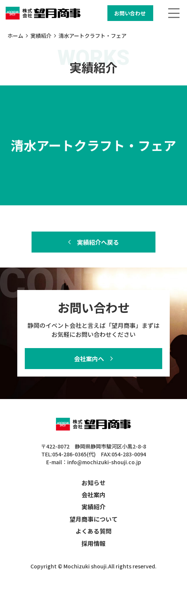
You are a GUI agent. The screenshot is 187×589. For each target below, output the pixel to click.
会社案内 (93, 494)
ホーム (15, 35)
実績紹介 (40, 35)
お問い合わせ (130, 13)
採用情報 (93, 543)
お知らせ (93, 482)
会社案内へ (89, 358)
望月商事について (93, 518)
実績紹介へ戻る (98, 242)
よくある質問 (93, 530)
